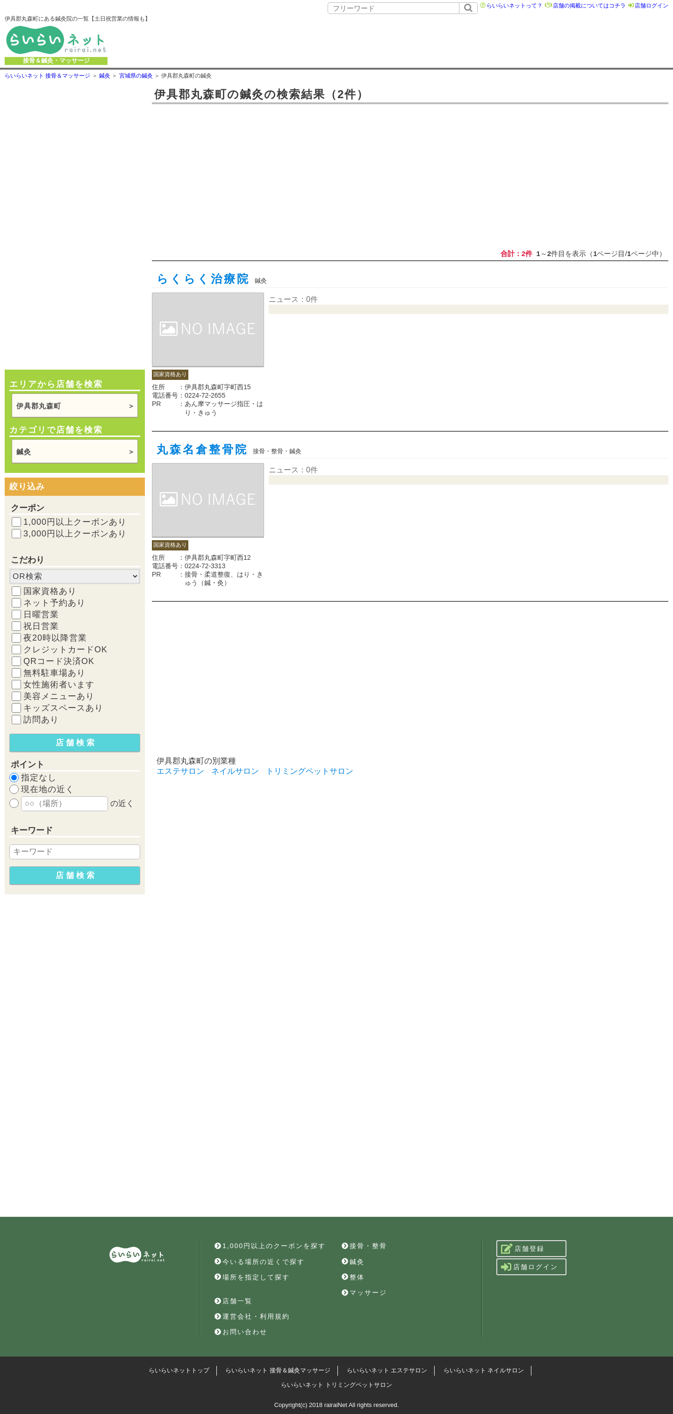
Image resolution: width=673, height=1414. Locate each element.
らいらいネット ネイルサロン (484, 1370)
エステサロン (180, 771)
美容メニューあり (58, 696)
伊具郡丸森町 (38, 406)
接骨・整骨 (364, 1246)
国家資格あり (50, 591)
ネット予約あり (54, 602)
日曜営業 (41, 614)
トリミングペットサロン (309, 771)
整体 (353, 1277)
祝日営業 (41, 626)
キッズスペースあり (63, 708)
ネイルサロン (235, 771)
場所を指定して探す (252, 1277)
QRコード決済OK (58, 661)
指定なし (39, 777)
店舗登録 (522, 1248)
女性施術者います (58, 684)
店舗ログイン (651, 5)
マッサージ (364, 1292)
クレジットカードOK (65, 649)
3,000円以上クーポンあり (75, 533)
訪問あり (41, 719)
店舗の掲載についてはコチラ (589, 5)
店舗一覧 (233, 1301)
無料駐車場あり (54, 673)
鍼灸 (23, 452)
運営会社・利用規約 (252, 1316)
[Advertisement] (417, 40)
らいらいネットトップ (179, 1370)
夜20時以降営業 (55, 638)
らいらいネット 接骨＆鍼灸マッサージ (277, 1370)
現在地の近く (47, 789)
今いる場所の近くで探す (260, 1261)
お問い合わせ (241, 1331)
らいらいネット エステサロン (387, 1370)
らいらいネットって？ (515, 5)
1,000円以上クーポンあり (75, 522)
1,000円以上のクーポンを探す (270, 1246)
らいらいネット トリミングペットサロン (336, 1384)
